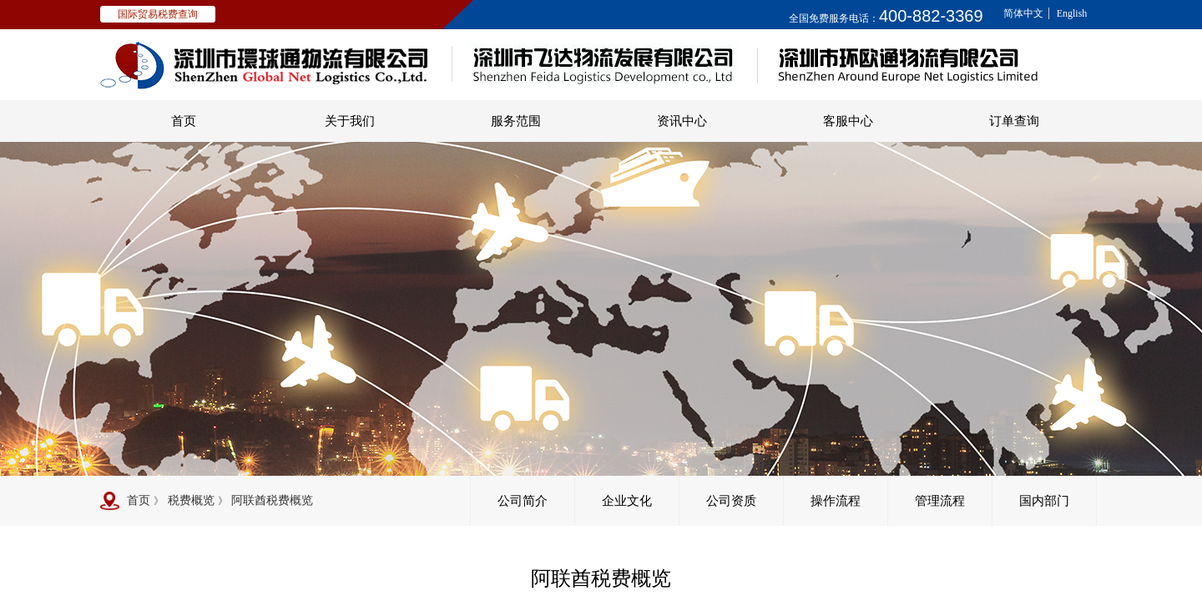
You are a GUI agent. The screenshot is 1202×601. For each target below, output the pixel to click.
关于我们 (350, 121)
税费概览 (191, 500)
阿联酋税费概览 (272, 500)
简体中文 (1023, 13)
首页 (183, 121)
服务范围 (516, 121)
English (1072, 13)
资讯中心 (682, 121)
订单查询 (1014, 121)
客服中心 (848, 121)
